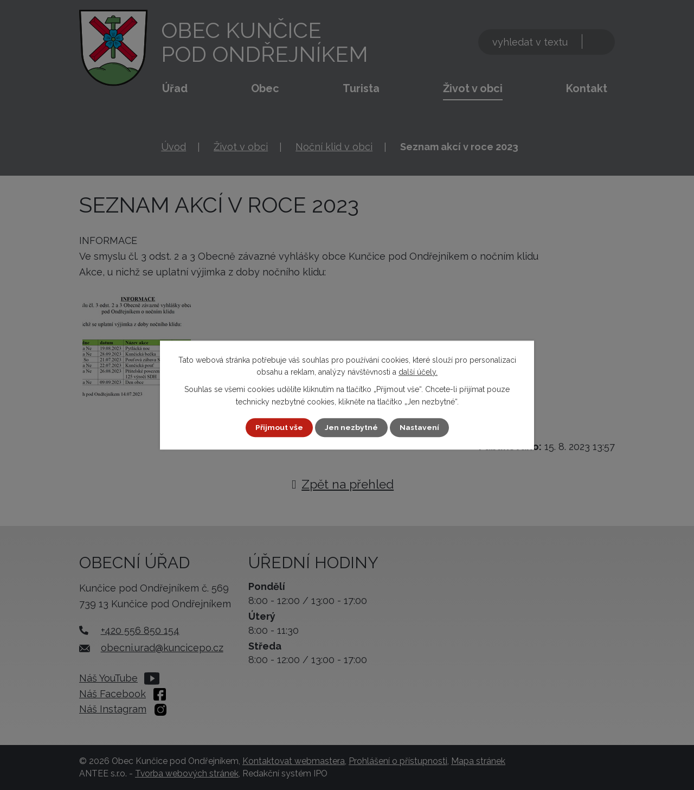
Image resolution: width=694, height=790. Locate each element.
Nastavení (419, 427)
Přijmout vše (279, 427)
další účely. (418, 372)
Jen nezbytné (351, 427)
